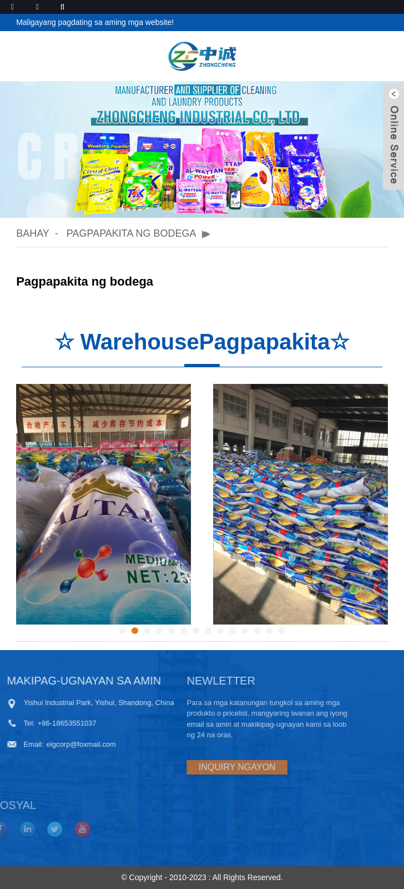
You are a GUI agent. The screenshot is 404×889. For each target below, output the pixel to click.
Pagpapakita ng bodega (131, 233)
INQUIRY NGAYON (199, 767)
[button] (189, 200)
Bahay (32, 233)
